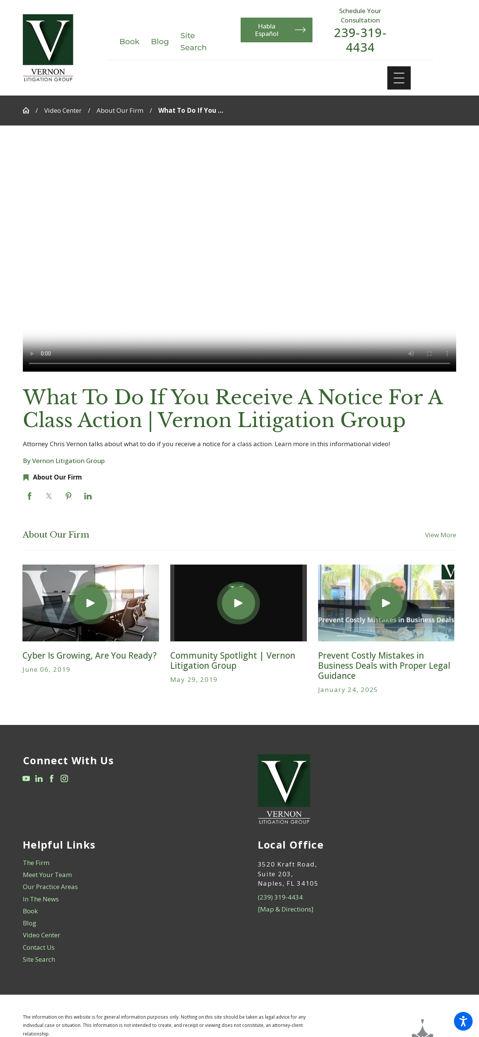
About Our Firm (120, 110)
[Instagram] (64, 778)
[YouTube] (26, 778)
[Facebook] (51, 778)
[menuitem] (122, 863)
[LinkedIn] (39, 778)
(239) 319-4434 (280, 897)
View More (440, 534)
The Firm (36, 862)
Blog (160, 41)
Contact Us (39, 947)
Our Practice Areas (50, 886)
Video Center (63, 110)
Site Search (39, 959)
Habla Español (280, 30)
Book (129, 41)
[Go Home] (29, 110)
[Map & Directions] (286, 909)
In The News (41, 899)
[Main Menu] (399, 78)
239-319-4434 (360, 39)
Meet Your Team (47, 874)
